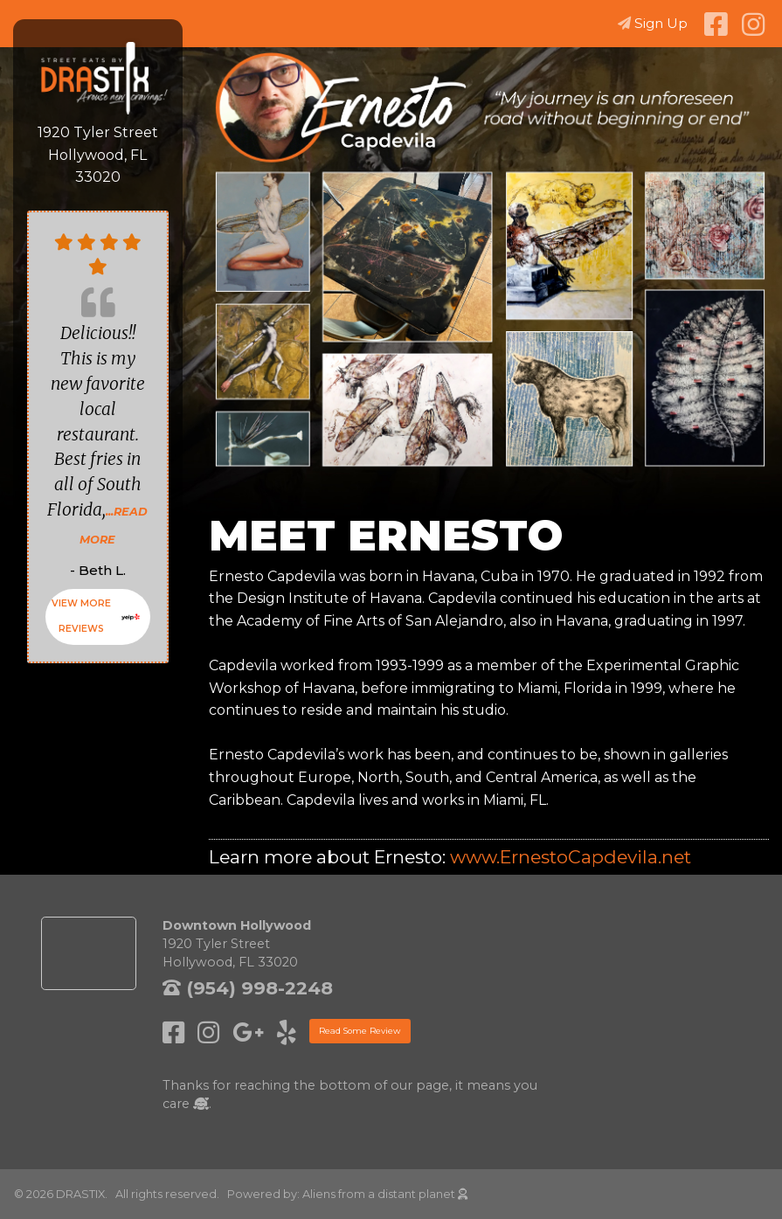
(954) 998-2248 (248, 988)
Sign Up (653, 23)
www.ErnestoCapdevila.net (570, 857)
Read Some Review (359, 1030)
